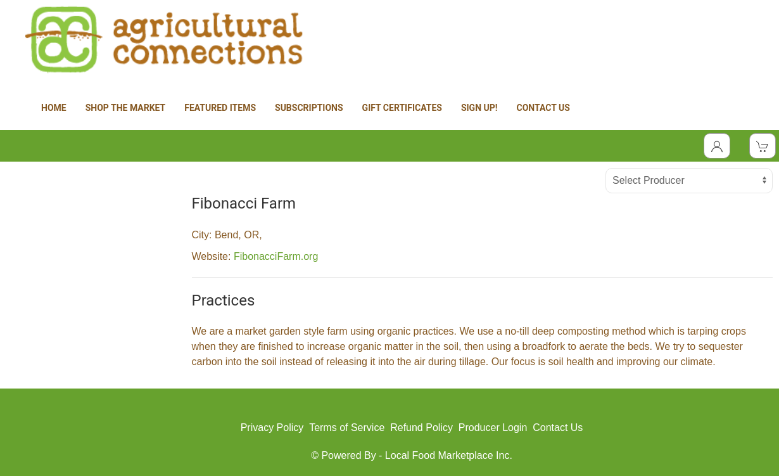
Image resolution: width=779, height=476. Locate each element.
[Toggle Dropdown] (717, 145)
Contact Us (558, 427)
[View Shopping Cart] (762, 145)
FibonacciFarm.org (276, 256)
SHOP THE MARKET (126, 108)
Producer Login (493, 427)
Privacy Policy (272, 427)
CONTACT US (543, 108)
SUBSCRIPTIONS (309, 108)
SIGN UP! (479, 108)
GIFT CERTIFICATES (402, 108)
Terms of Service (346, 427)
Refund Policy (421, 427)
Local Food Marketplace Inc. (448, 455)
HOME (53, 108)
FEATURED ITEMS (220, 108)
